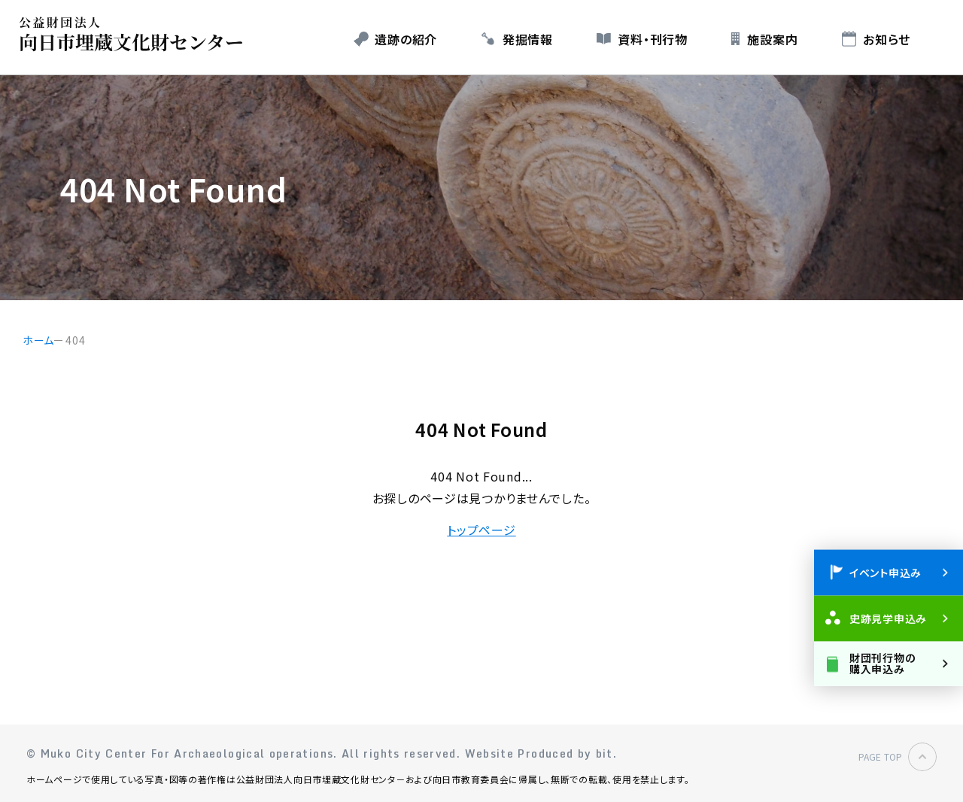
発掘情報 (528, 39)
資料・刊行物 (652, 39)
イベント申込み (885, 571)
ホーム (38, 340)
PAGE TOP (880, 756)
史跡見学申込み (888, 617)
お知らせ (886, 39)
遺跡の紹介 (406, 39)
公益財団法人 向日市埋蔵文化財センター (135, 34)
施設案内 (772, 39)
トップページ (481, 530)
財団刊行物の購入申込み (882, 662)
